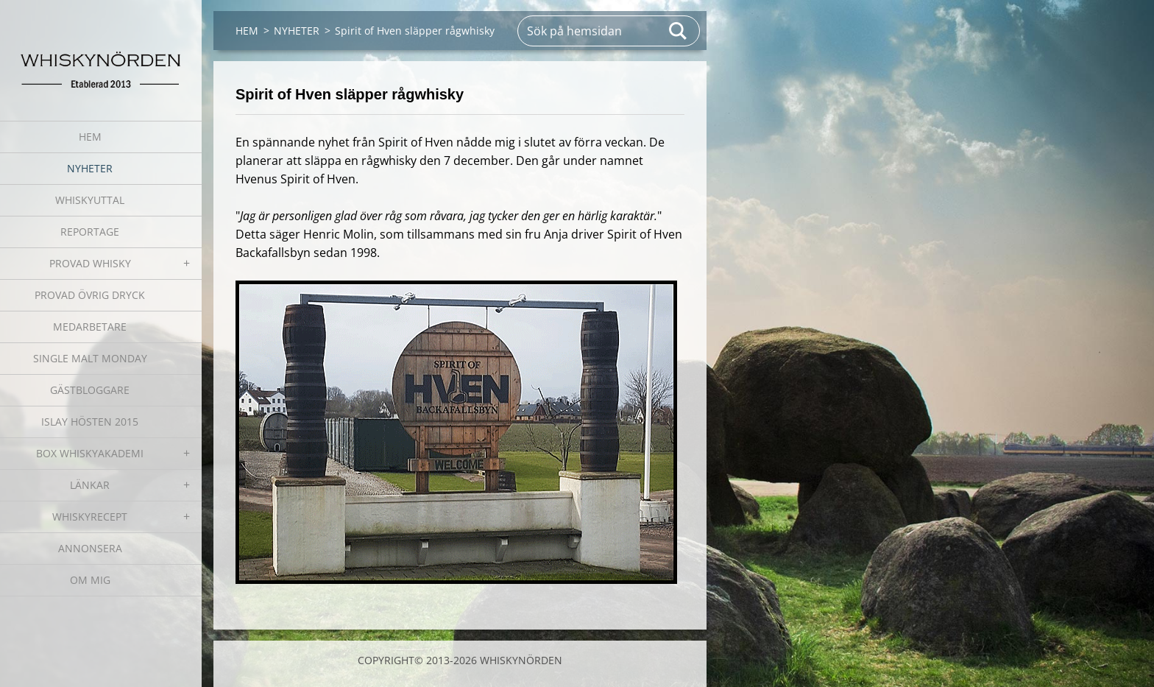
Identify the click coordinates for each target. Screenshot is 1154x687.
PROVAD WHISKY (90, 263)
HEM (90, 137)
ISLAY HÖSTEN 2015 (89, 422)
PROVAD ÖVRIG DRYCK (90, 295)
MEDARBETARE (90, 327)
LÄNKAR (90, 485)
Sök (678, 31)
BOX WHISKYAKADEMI (90, 453)
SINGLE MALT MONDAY (90, 358)
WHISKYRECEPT (89, 517)
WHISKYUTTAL (89, 200)
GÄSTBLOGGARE (90, 390)
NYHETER (90, 168)
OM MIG (90, 580)
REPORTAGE (89, 232)
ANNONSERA (90, 548)
